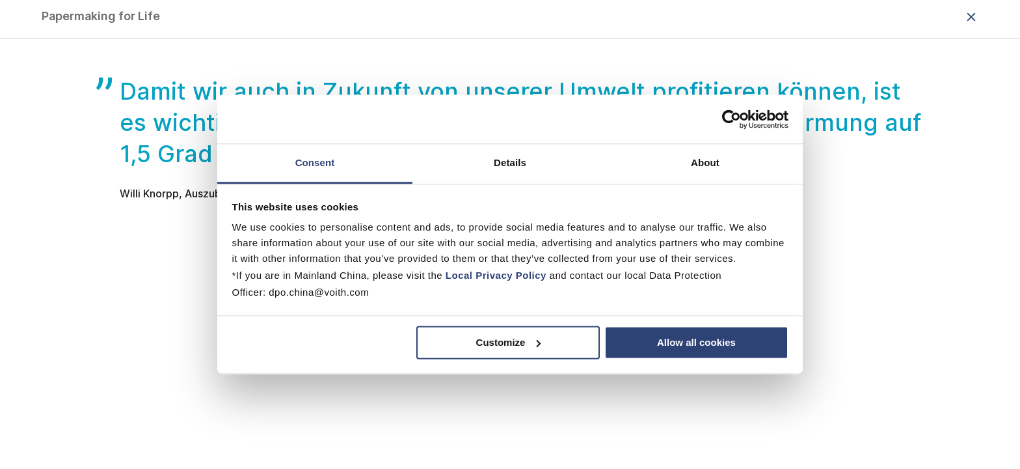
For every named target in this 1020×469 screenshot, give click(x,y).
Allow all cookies (696, 342)
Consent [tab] (315, 162)
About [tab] (705, 162)
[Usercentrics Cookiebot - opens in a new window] (731, 119)
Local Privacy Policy (496, 275)
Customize (508, 342)
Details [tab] (510, 162)
